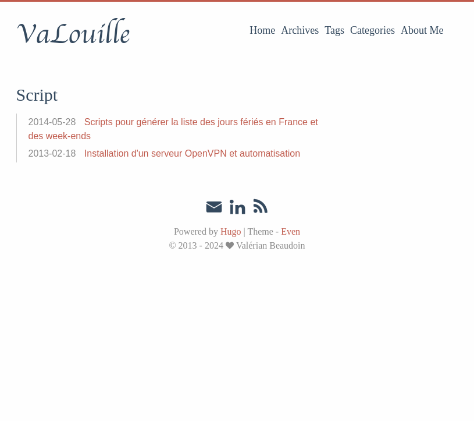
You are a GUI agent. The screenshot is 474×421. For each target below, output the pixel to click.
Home (262, 30)
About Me (422, 30)
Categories (372, 30)
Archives (300, 30)
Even (290, 231)
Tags (334, 30)
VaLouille (73, 34)
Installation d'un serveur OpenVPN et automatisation (192, 153)
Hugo (230, 231)
